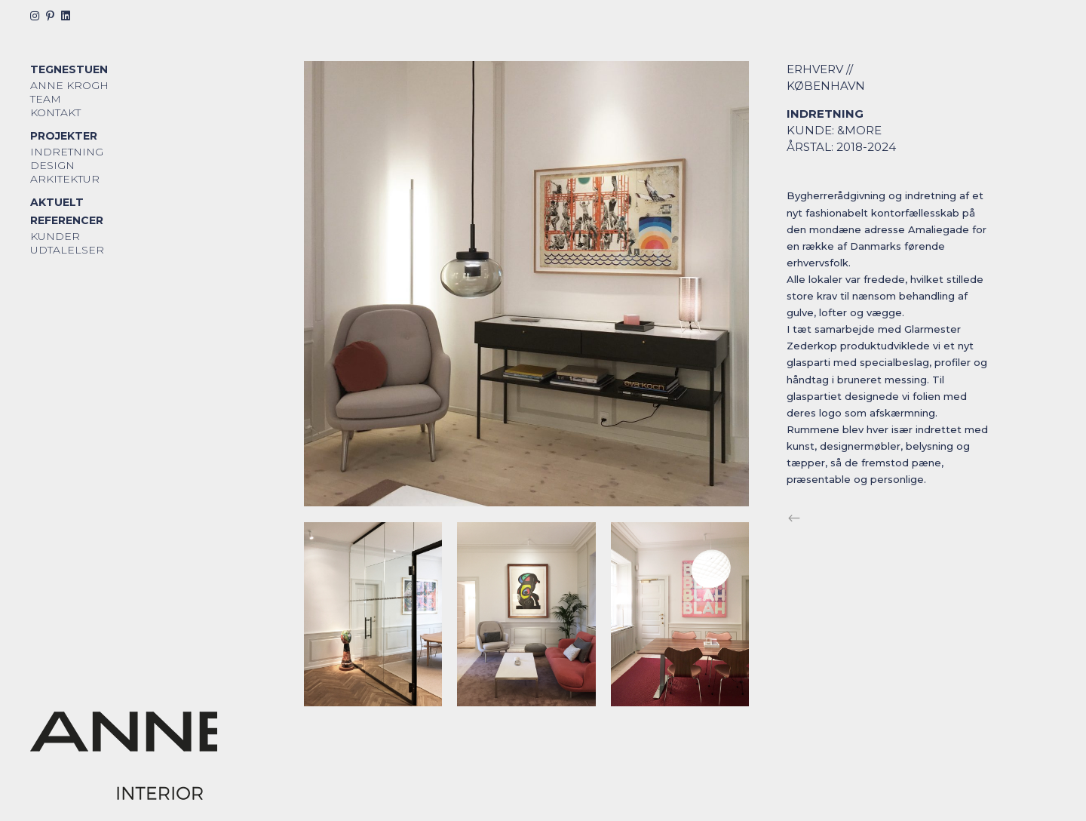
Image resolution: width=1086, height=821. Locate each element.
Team (45, 99)
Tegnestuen (69, 69)
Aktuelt (57, 202)
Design (52, 165)
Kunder (55, 236)
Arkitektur (65, 179)
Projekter (63, 136)
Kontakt (55, 112)
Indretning (66, 151)
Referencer (66, 220)
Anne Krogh (69, 85)
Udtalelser (67, 250)
